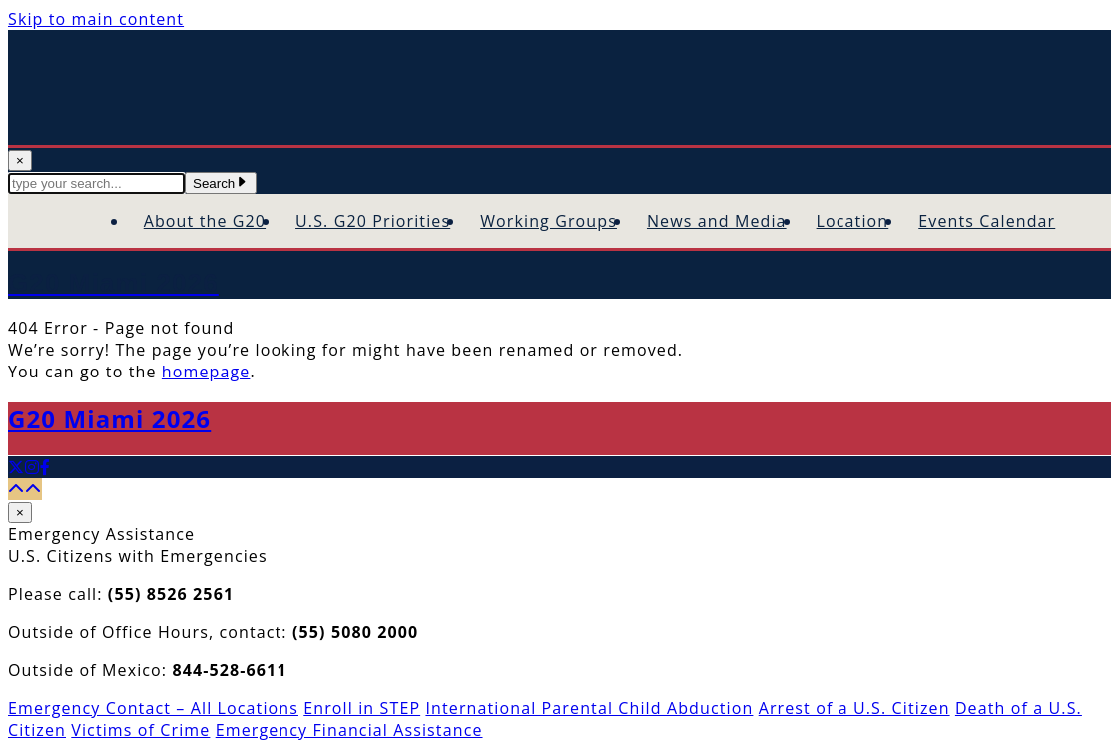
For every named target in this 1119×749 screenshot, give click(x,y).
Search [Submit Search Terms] (221, 183)
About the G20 (205, 221)
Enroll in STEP (361, 708)
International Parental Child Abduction (589, 708)
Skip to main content (96, 19)
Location (853, 221)
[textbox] (96, 183)
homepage (206, 371)
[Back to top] (25, 489)
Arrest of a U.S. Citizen (854, 708)
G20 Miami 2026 (109, 418)
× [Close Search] (20, 160)
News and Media (717, 221)
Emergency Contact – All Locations (153, 708)
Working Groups (548, 221)
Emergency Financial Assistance (349, 730)
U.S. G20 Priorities (372, 221)
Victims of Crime (140, 730)
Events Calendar (986, 221)
